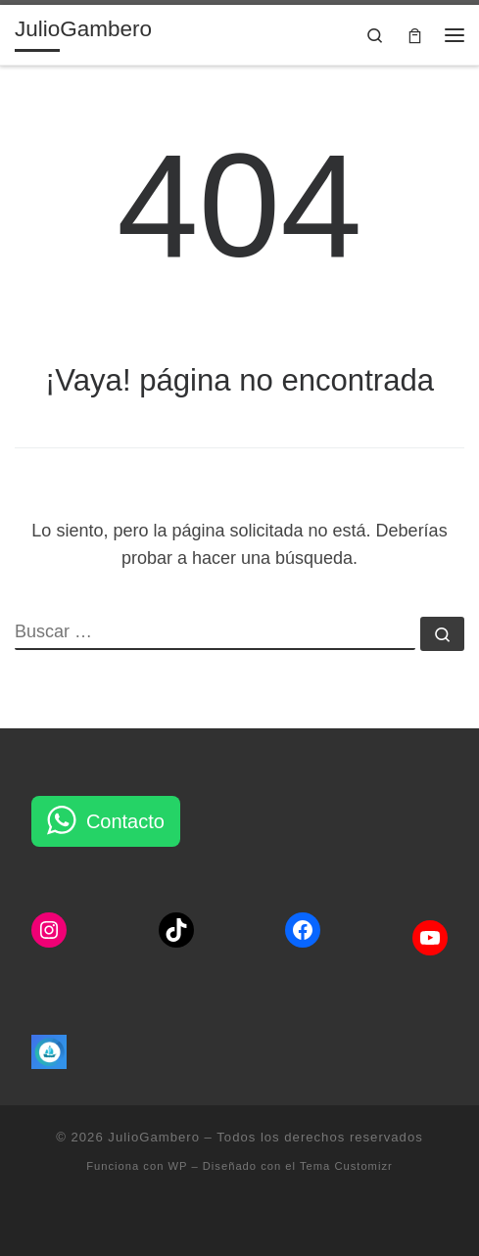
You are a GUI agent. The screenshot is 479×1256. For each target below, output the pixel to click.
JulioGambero (154, 1137)
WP (178, 1166)
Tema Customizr (346, 1166)
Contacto (125, 821)
